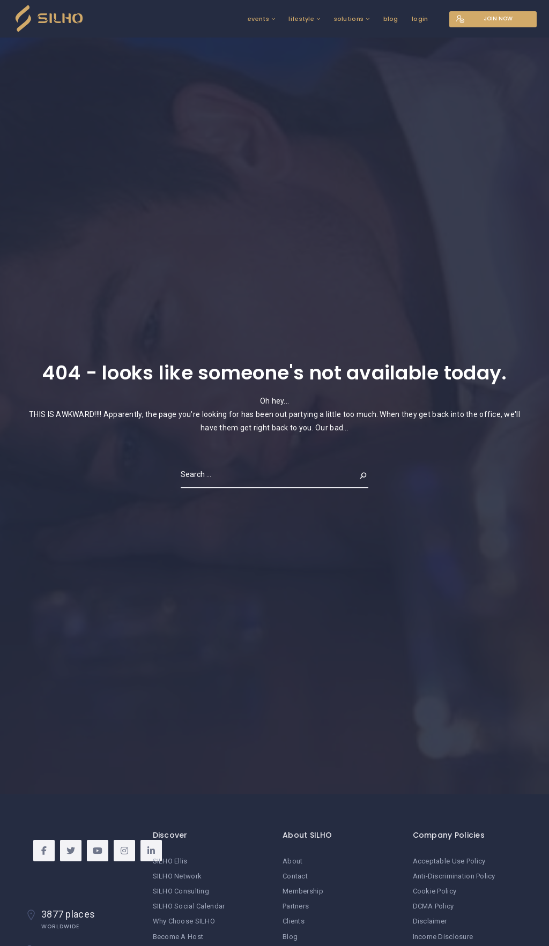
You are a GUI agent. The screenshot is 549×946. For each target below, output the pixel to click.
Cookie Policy (435, 891)
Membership (303, 891)
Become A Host (178, 937)
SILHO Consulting (181, 891)
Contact (295, 876)
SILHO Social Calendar (189, 906)
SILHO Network (177, 876)
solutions (348, 18)
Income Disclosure (443, 937)
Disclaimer (430, 921)
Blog (290, 937)
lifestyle (301, 18)
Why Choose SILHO (184, 921)
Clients (294, 921)
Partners (296, 906)
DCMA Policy (433, 906)
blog (389, 18)
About (292, 861)
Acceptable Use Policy (449, 861)
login (419, 18)
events (258, 18)
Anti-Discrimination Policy (454, 876)
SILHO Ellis (170, 861)
